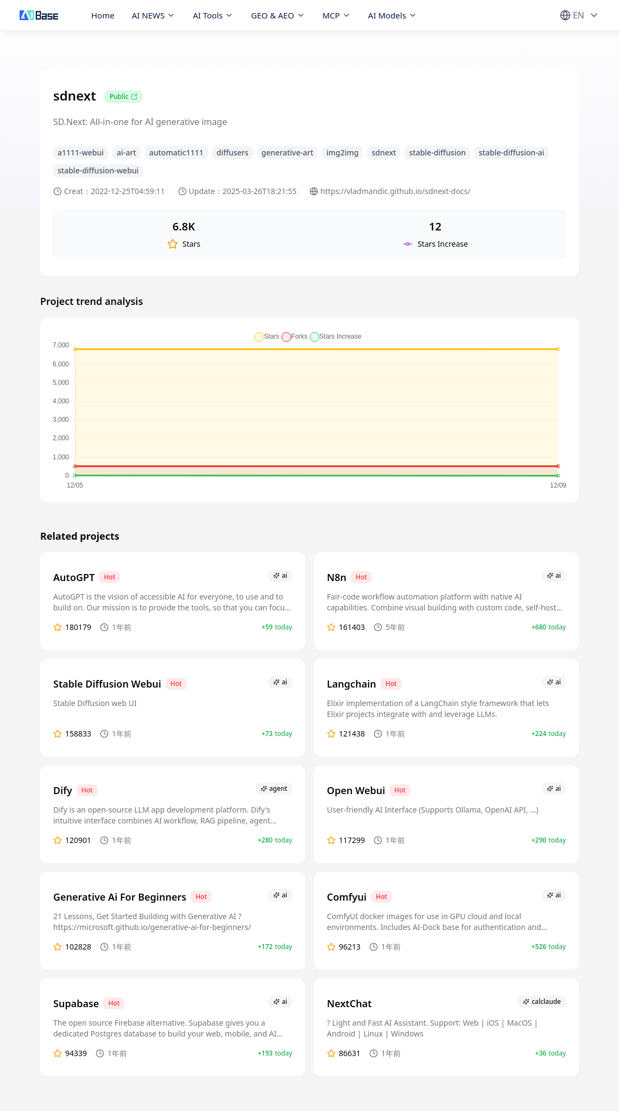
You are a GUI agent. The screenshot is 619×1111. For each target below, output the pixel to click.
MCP (337, 15)
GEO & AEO (278, 15)
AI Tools (213, 15)
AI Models (392, 15)
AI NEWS (154, 15)
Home (103, 15)
